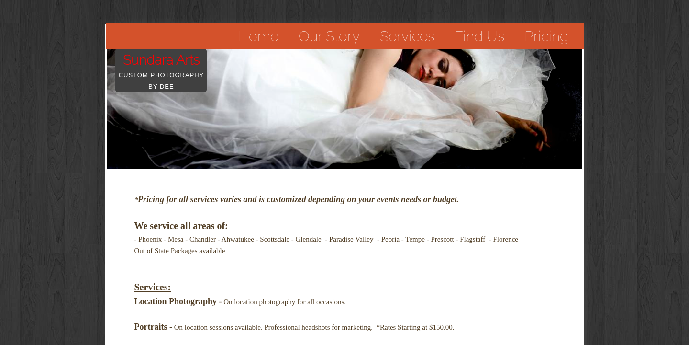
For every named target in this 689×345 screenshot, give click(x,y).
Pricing (546, 36)
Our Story (329, 36)
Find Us (479, 36)
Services (407, 36)
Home (258, 36)
